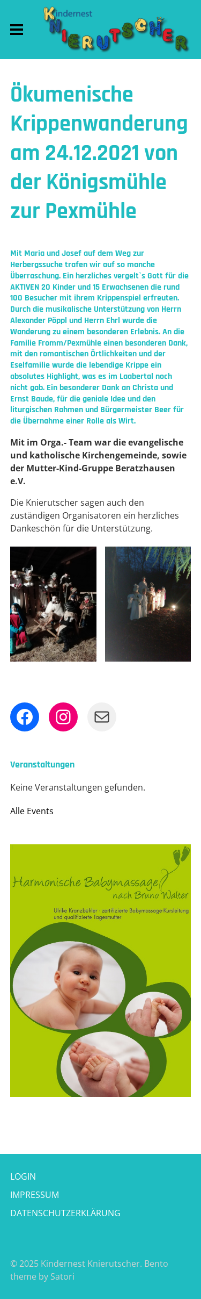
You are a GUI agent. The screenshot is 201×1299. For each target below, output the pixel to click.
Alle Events (32, 811)
